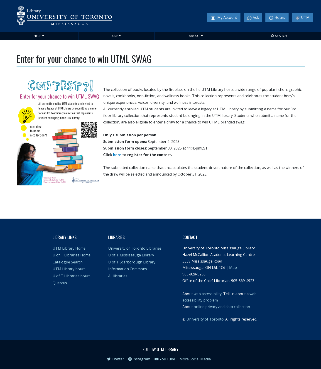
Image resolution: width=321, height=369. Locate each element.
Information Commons (127, 268)
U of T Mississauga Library (131, 255)
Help (37, 36)
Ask (253, 17)
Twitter (115, 359)
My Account (224, 17)
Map (233, 267)
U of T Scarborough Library (131, 262)
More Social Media (195, 359)
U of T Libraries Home (72, 255)
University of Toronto (205, 319)
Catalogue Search (68, 262)
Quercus (60, 282)
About (194, 36)
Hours (277, 17)
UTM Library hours (69, 268)
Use (115, 36)
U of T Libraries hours (72, 275)
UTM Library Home (69, 248)
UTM (302, 17)
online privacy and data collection (222, 306)
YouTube (164, 359)
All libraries (117, 275)
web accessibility (208, 293)
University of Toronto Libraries (135, 248)
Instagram (139, 359)
